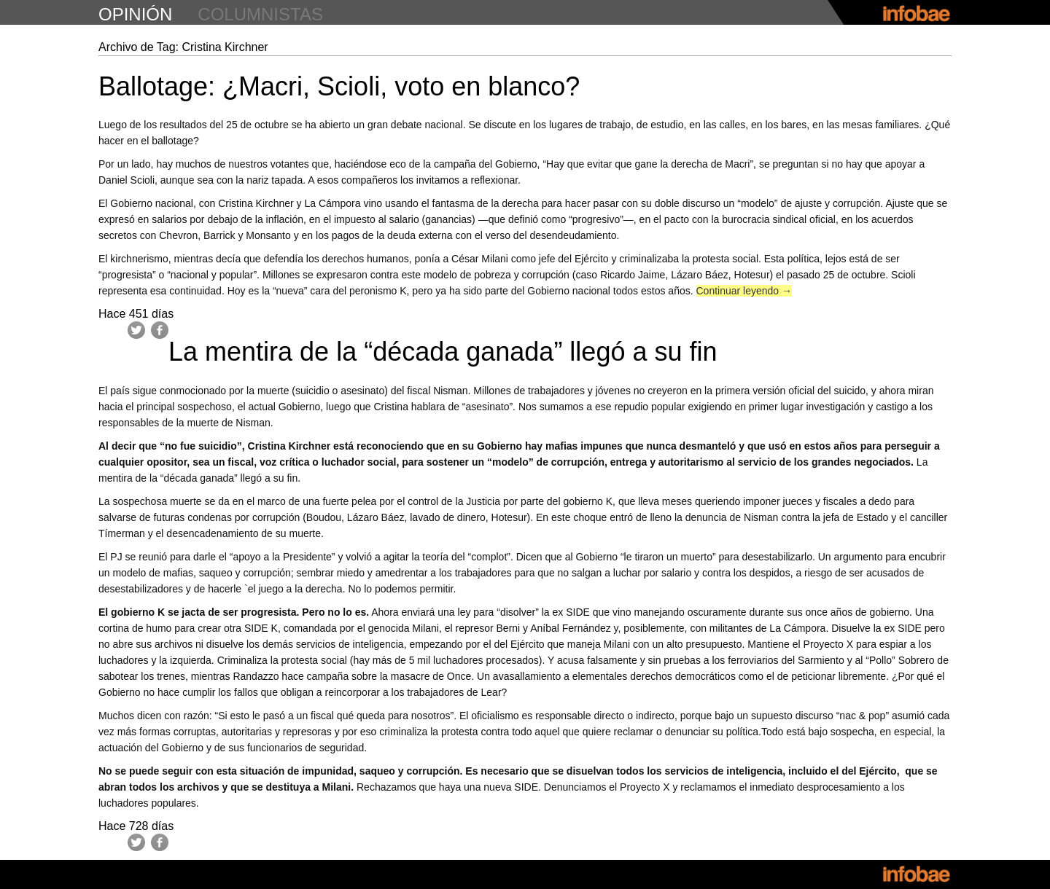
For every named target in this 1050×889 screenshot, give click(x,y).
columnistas (260, 14)
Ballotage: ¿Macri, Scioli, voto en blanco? (339, 86)
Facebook (159, 330)
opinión (135, 14)
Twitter (136, 330)
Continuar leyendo (744, 291)
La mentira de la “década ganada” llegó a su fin (443, 352)
